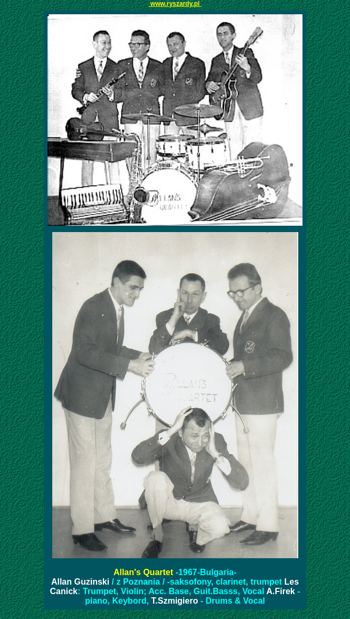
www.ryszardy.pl (174, 3)
